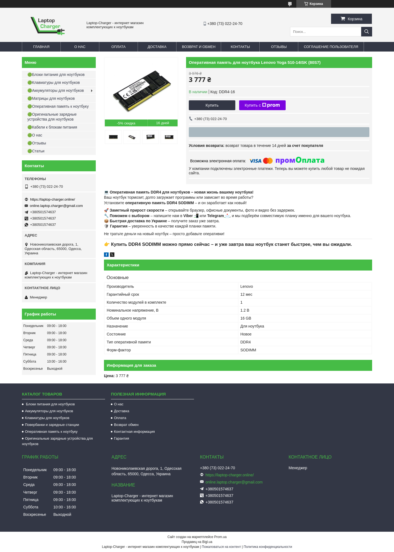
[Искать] (366, 31)
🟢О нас (34, 135)
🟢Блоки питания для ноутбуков (56, 74)
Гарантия (121, 438)
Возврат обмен (126, 425)
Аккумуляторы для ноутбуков (49, 411)
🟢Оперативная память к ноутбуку (58, 106)
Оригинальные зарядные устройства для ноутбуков (57, 441)
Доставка (157, 47)
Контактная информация (134, 431)
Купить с (262, 105)
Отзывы (279, 47)
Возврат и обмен (198, 47)
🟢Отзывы (36, 143)
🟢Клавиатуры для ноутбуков (53, 82)
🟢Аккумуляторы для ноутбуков (55, 90)
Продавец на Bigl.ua (197, 542)
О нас (80, 47)
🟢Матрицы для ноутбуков (51, 98)
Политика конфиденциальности (268, 547)
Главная (41, 47)
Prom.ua (220, 537)
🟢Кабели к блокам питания (52, 127)
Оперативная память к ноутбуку (51, 431)
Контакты (240, 47)
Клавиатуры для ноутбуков (47, 418)
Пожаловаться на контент (221, 547)
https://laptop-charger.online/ (52, 199)
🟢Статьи (35, 151)
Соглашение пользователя (331, 47)
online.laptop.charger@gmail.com (56, 206)
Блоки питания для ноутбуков (50, 404)
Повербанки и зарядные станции (52, 425)
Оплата (118, 47)
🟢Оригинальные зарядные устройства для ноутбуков (52, 116)
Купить (211, 105)
